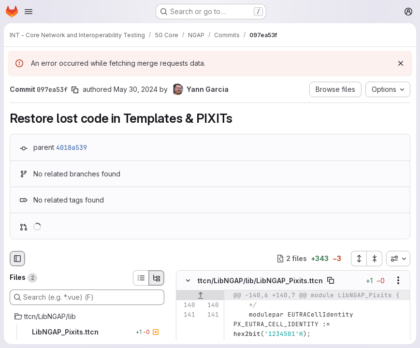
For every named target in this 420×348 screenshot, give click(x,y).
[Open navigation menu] (28, 11)
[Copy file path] (330, 280)
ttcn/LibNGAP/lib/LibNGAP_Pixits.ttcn (260, 280)
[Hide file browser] (17, 258)
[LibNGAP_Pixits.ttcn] (87, 332)
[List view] (140, 278)
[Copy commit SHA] (75, 90)
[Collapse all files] (374, 258)
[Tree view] (156, 278)
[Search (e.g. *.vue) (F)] (87, 297)
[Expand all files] (358, 258)
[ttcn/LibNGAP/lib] (87, 316)
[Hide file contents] (188, 280)
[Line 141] (187, 314)
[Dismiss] (400, 63)
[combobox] (398, 258)
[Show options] (398, 280)
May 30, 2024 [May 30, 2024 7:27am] (136, 89)
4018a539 (71, 147)
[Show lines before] (200, 295)
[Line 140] (187, 305)
